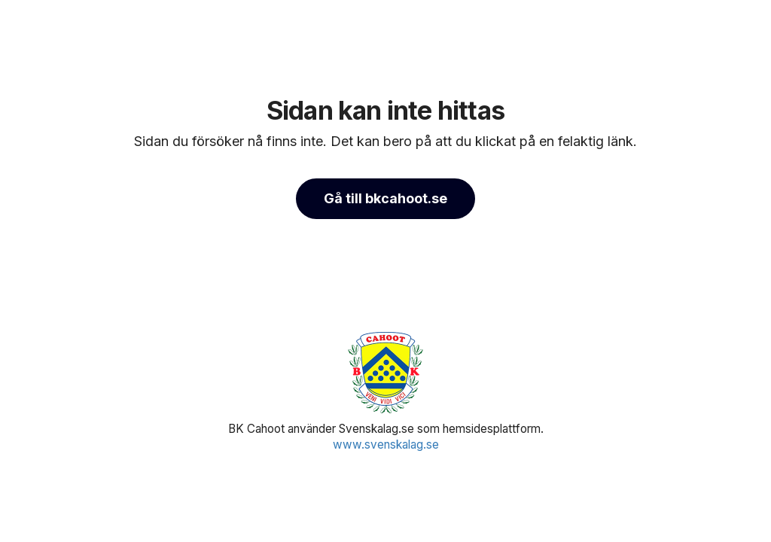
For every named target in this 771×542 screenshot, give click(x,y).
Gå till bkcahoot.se (385, 198)
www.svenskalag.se (386, 444)
